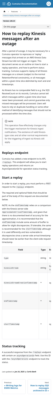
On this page (10, 26)
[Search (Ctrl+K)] (48, 4)
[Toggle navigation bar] (4, 4)
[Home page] (4, 12)
